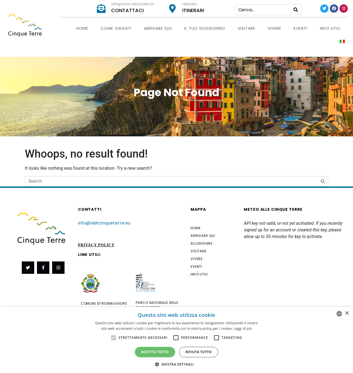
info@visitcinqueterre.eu (132, 4)
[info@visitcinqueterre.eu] (101, 8)
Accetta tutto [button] (155, 352)
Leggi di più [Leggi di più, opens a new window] (243, 328)
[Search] (295, 10)
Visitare (246, 28)
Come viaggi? (116, 28)
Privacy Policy (96, 245)
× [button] (347, 313)
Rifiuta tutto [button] (199, 352)
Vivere (274, 28)
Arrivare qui (158, 28)
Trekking (189, 4)
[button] (176, 363)
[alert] (176, 340)
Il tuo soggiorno (204, 28)
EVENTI (300, 28)
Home (82, 28)
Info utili (330, 28)
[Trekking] (172, 8)
